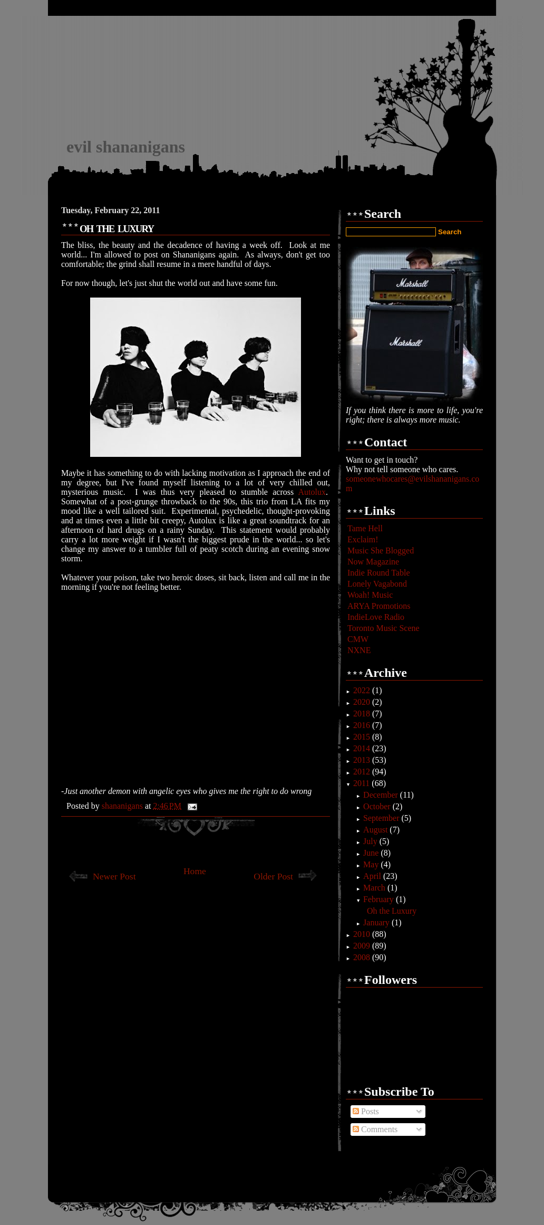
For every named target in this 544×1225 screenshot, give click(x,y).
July (371, 841)
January (377, 922)
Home (194, 871)
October (378, 806)
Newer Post (114, 876)
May (372, 864)
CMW (357, 639)
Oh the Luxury (391, 910)
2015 (362, 736)
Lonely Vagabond (377, 583)
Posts (366, 1111)
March (375, 887)
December (381, 794)
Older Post (273, 876)
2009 (362, 945)
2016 (362, 725)
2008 (362, 957)
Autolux (312, 491)
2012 (362, 771)
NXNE (359, 650)
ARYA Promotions (379, 605)
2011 (362, 783)
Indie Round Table (378, 572)
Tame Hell (365, 528)
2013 (362, 759)
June (372, 852)
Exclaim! (362, 539)
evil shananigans (125, 146)
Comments (375, 1129)
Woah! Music (370, 594)
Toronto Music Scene (383, 628)
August (376, 829)
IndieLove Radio (375, 616)
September (382, 818)
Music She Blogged (380, 550)
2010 (362, 934)
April (373, 876)
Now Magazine (373, 561)
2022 (362, 690)
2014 (362, 748)
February (379, 899)
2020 (362, 701)
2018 (362, 713)
